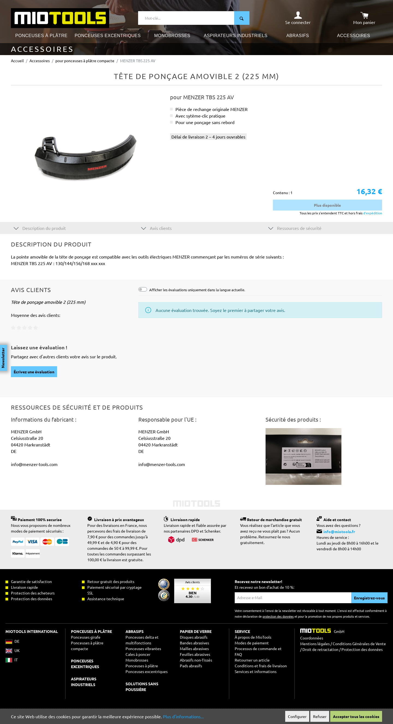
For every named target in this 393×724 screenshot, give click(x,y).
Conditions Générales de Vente (359, 643)
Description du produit (40, 228)
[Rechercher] (241, 18)
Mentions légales (315, 643)
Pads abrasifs (191, 665)
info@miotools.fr (339, 531)
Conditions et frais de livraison (261, 665)
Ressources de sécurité (294, 228)
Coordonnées (311, 637)
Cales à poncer (138, 654)
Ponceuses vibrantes (143, 648)
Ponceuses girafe (85, 637)
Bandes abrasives (194, 642)
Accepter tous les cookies (356, 716)
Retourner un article (252, 659)
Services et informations (255, 671)
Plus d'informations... (183, 716)
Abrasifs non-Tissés (196, 659)
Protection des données (362, 649)
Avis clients (156, 228)
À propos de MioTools (253, 637)
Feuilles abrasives (195, 654)
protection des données (278, 616)
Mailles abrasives (194, 648)
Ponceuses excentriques (147, 671)
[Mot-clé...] (186, 18)
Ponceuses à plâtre (142, 665)
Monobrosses (137, 659)
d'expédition (372, 213)
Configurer (297, 716)
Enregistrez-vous (369, 597)
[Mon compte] (297, 18)
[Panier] (364, 18)
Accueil (17, 60)
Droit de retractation (320, 649)
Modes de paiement (252, 642)
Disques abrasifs (193, 637)
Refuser (319, 716)
